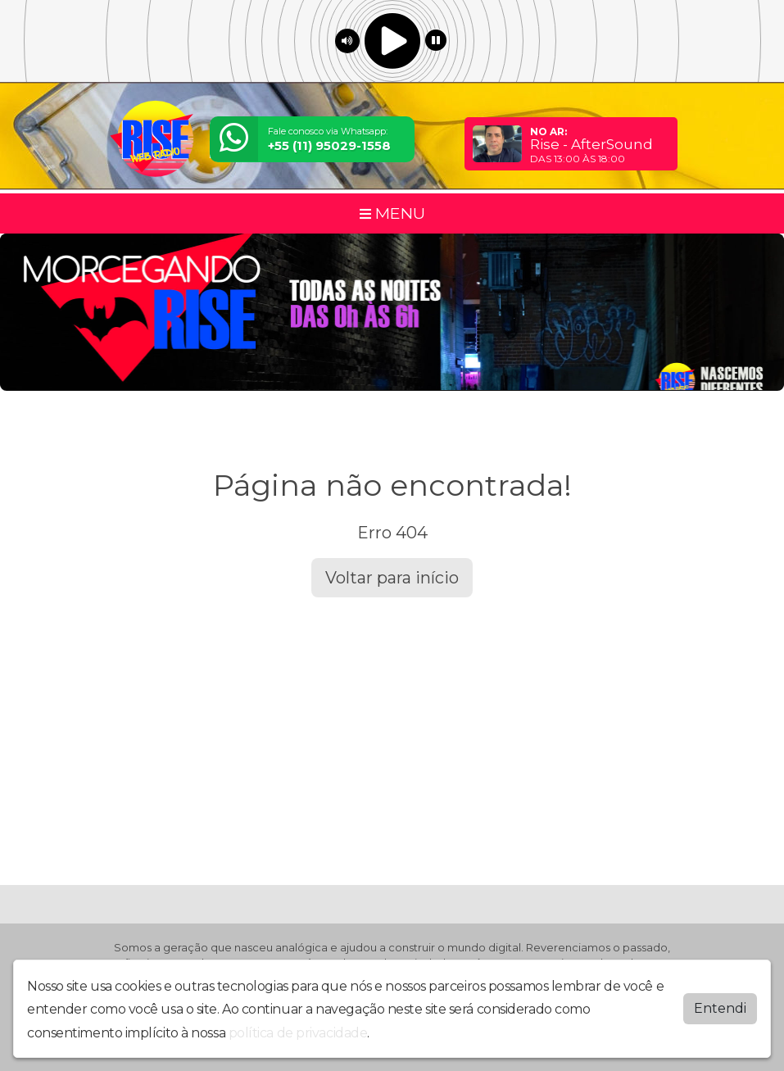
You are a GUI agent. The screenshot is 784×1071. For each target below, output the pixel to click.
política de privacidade (298, 1033)
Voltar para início (392, 578)
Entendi (720, 1008)
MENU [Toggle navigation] (392, 213)
